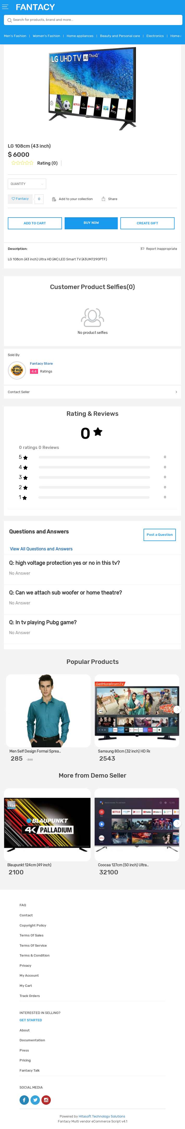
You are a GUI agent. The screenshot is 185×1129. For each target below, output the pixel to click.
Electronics (155, 36)
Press (24, 1050)
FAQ (23, 905)
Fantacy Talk (30, 1070)
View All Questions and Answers (41, 549)
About (25, 1030)
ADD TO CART (35, 223)
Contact (26, 915)
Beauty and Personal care (120, 36)
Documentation (32, 1040)
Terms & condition (35, 955)
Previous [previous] (8, 712)
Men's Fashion (15, 36)
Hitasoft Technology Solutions (102, 1116)
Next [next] (178, 712)
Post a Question (160, 535)
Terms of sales (32, 935)
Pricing (25, 1060)
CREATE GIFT (147, 223)
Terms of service (33, 945)
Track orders (30, 996)
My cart (26, 986)
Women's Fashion (46, 36)
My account (29, 975)
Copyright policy (33, 925)
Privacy (25, 966)
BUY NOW (91, 223)
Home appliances (80, 36)
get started (31, 1020)
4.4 (34, 371)
